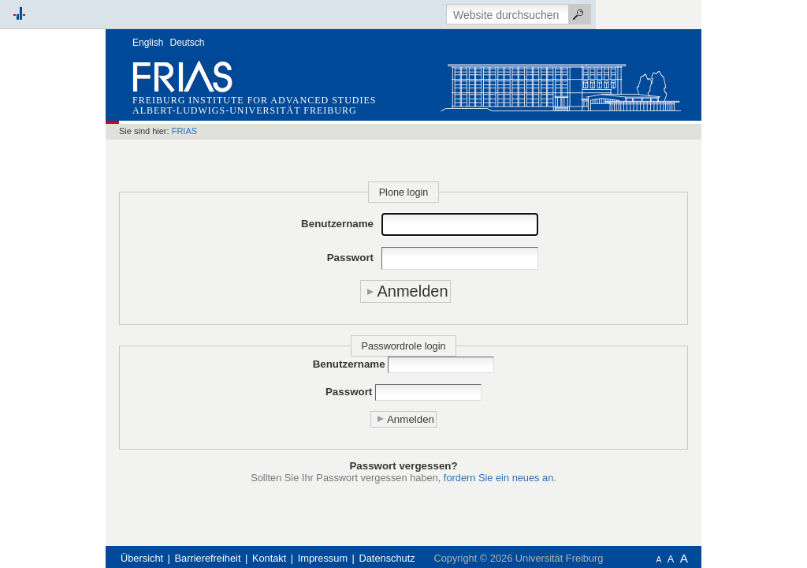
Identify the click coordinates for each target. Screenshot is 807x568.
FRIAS (282, 101)
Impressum (420, 487)
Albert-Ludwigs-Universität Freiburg (342, 81)
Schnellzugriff (46, 179)
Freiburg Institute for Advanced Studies (352, 71)
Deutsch (285, 13)
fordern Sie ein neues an (596, 448)
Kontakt (367, 487)
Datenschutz (485, 487)
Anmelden (763, 509)
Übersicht (239, 487)
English (245, 13)
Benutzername (435, 194)
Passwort (448, 228)
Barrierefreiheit (306, 487)
